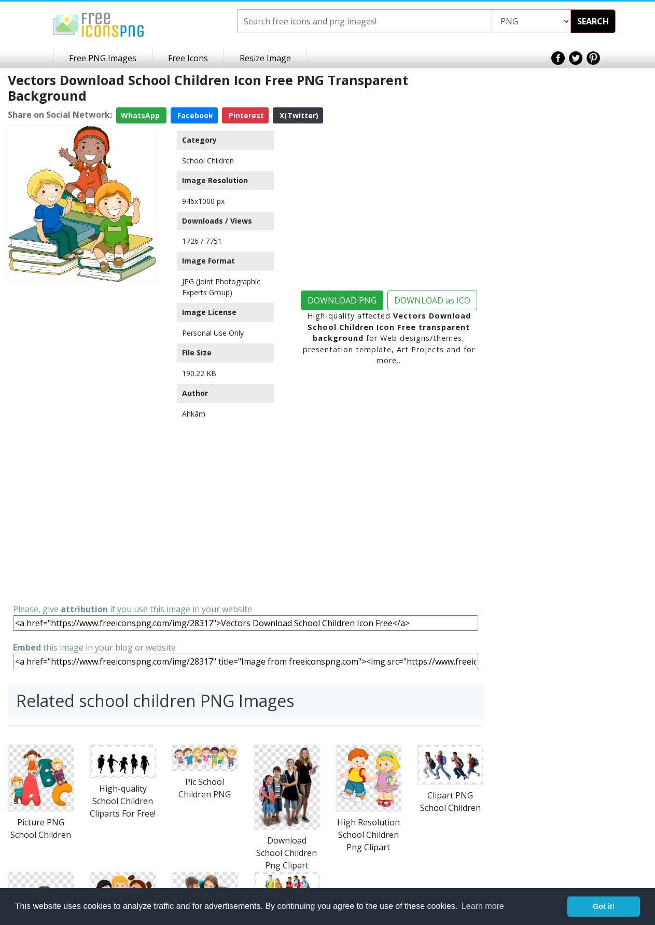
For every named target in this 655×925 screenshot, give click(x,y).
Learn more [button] (483, 906)
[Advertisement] (82, 442)
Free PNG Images (102, 58)
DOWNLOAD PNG (342, 300)
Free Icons (188, 58)
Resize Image (265, 58)
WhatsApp (141, 115)
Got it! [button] (604, 906)
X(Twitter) (297, 115)
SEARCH (593, 21)
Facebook (194, 115)
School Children (208, 160)
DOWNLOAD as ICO (432, 300)
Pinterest (245, 115)
